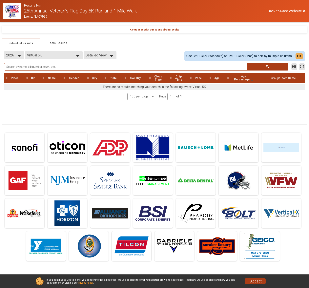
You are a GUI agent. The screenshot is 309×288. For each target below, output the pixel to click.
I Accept (255, 281)
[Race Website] (13, 11)
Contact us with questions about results (154, 29)
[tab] (21, 43)
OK (299, 56)
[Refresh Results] (302, 66)
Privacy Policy (85, 282)
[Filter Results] (294, 66)
